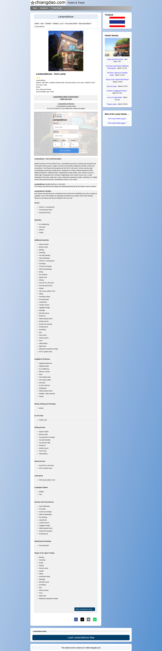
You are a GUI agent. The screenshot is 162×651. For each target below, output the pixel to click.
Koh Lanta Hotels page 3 (117, 119)
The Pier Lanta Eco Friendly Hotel (117, 74)
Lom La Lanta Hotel (114, 97)
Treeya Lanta (112, 104)
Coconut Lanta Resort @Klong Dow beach (117, 67)
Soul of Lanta (112, 86)
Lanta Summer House (115, 59)
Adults (63, 140)
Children (73, 140)
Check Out (56, 132)
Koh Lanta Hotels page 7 (117, 123)
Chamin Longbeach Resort (117, 91)
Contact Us (44, 8)
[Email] (88, 619)
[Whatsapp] (95, 619)
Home (35, 8)
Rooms (55, 140)
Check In (55, 123)
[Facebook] (76, 619)
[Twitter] (82, 619)
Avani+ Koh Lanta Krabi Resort (117, 80)
